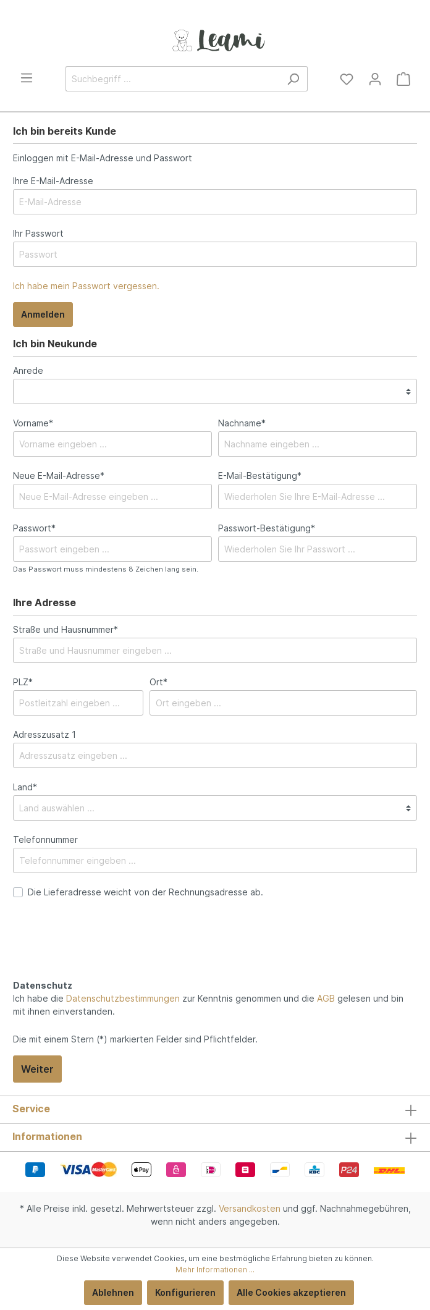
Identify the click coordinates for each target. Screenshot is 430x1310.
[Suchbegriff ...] (172, 78)
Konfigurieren (185, 1292)
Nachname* (242, 423)
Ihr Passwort (38, 233)
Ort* (158, 682)
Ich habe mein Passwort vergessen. (86, 286)
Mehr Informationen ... (215, 1269)
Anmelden (43, 314)
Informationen (47, 1136)
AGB (326, 998)
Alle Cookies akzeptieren (291, 1292)
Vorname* (33, 423)
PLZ (23, 682)
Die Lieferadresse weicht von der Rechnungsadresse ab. (145, 892)
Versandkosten (249, 1208)
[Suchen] (293, 78)
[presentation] (107, 952)
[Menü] (26, 78)
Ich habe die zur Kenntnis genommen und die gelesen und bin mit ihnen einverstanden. (208, 1004)
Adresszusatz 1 (44, 734)
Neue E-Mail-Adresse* (58, 475)
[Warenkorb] (403, 79)
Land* (25, 787)
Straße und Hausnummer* (65, 629)
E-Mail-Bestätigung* (259, 475)
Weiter (37, 1069)
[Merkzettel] (346, 79)
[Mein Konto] (375, 79)
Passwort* (34, 528)
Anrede (28, 370)
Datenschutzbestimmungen (123, 998)
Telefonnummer (45, 839)
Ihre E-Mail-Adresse (53, 180)
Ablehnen (113, 1292)
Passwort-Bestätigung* (266, 528)
